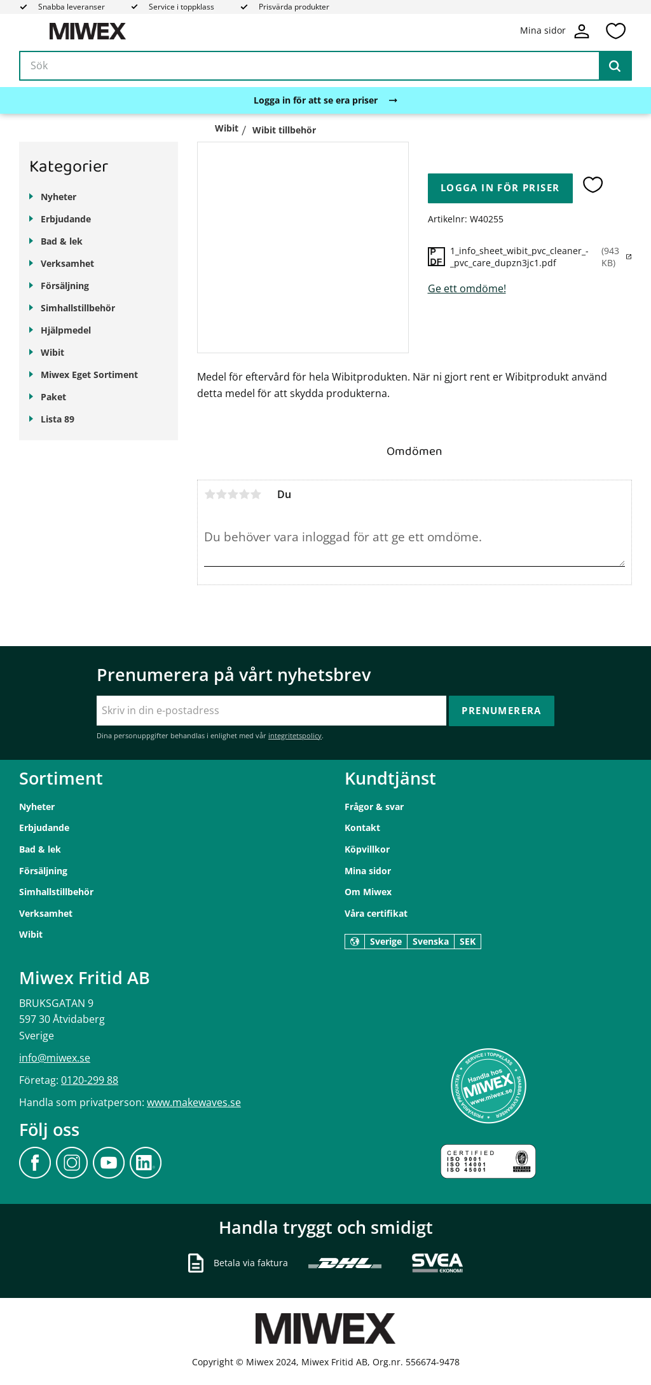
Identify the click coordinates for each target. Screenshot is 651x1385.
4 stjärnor (244, 494)
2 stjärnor (221, 494)
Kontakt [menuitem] (362, 827)
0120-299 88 (89, 1080)
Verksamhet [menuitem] (67, 263)
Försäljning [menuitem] (65, 286)
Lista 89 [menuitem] (57, 419)
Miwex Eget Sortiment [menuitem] (89, 374)
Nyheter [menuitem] (58, 197)
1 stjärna (210, 494)
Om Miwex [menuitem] (368, 892)
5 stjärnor (255, 494)
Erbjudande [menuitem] (66, 219)
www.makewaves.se (194, 1102)
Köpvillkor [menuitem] (367, 849)
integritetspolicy (295, 735)
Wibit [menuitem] (52, 352)
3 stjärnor (232, 494)
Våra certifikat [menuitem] (376, 913)
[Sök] (615, 66)
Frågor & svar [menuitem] (374, 807)
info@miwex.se (54, 1058)
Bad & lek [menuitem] (62, 241)
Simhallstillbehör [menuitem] (78, 308)
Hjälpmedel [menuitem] (66, 330)
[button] (615, 31)
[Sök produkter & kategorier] (325, 66)
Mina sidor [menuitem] (368, 871)
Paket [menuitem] (53, 397)
